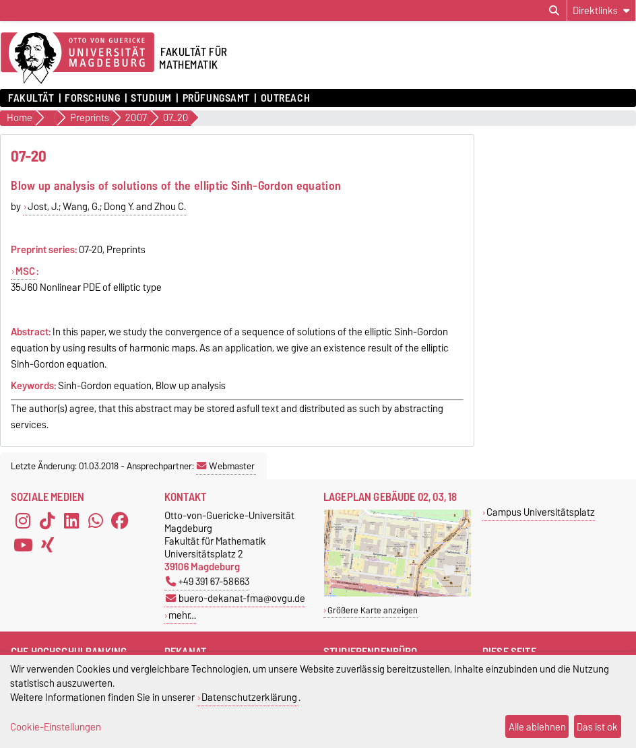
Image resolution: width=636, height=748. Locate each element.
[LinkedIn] (71, 521)
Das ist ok (597, 726)
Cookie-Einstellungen (55, 726)
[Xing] (47, 545)
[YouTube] (23, 545)
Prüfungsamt (216, 98)
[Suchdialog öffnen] (554, 11)
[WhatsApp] (96, 521)
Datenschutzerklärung (249, 697)
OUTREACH (285, 98)
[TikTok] (47, 521)
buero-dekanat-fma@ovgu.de (235, 598)
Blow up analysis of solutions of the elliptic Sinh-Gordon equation (176, 185)
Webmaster (226, 466)
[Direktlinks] (601, 10)
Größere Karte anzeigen (372, 610)
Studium (151, 98)
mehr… (182, 615)
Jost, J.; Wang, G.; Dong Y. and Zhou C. (107, 207)
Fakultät (31, 98)
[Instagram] (23, 521)
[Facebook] (120, 521)
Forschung (92, 98)
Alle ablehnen (537, 726)
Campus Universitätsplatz (540, 512)
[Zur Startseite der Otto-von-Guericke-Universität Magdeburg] (77, 59)
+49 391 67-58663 (207, 581)
